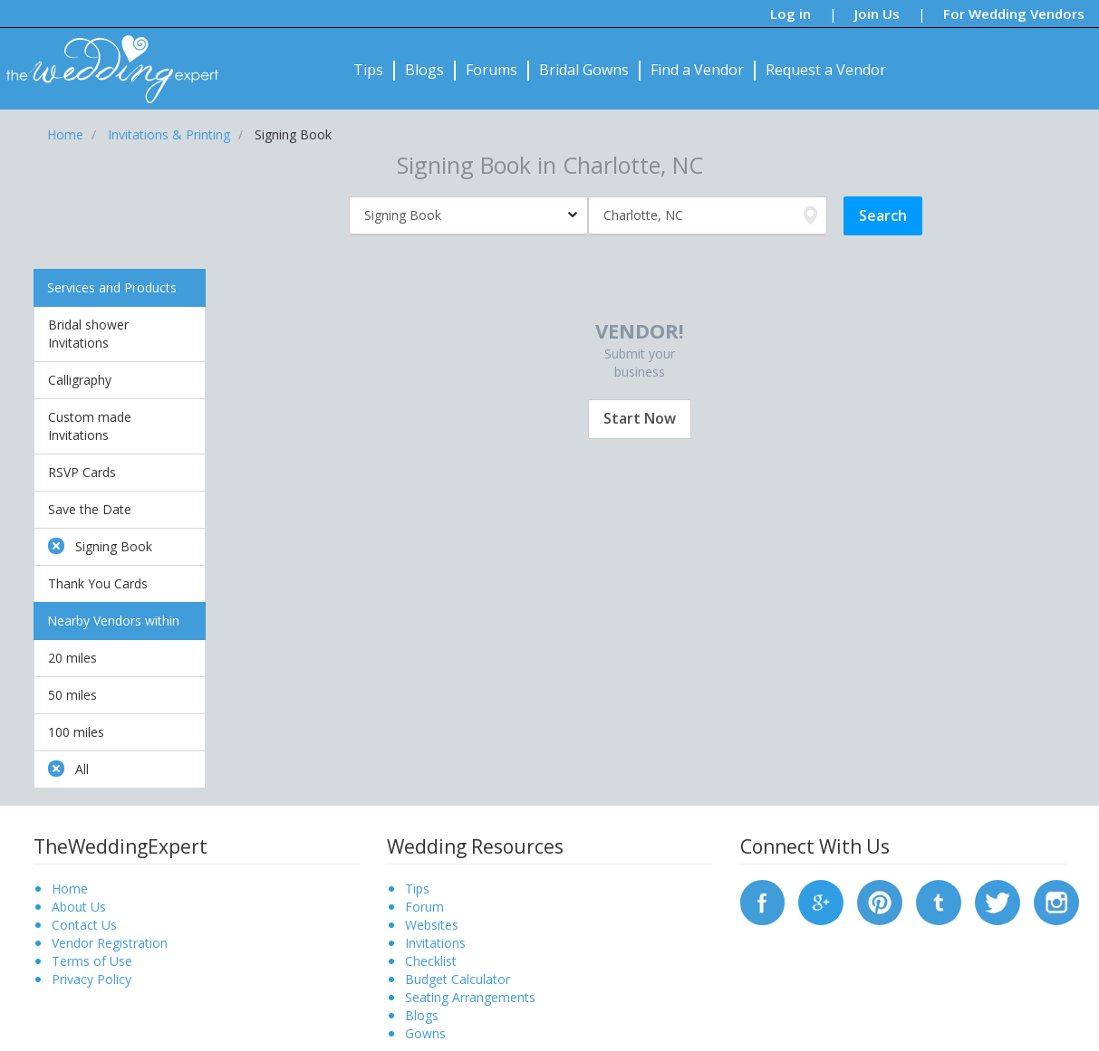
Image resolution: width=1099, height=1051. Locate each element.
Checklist (431, 961)
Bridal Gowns (584, 70)
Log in (790, 14)
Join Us (877, 14)
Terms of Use (92, 961)
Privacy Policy (91, 979)
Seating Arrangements (470, 997)
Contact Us (84, 924)
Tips (368, 70)
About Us (79, 906)
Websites (431, 924)
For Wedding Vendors (1014, 14)
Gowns (425, 1033)
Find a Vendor (697, 70)
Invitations (435, 942)
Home (70, 888)
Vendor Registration (110, 942)
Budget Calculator (457, 979)
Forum (424, 906)
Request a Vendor (826, 70)
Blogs (424, 70)
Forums (491, 70)
